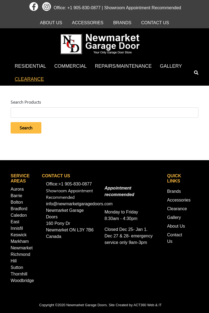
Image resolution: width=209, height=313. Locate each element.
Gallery (171, 66)
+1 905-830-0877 (83, 7)
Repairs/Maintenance (123, 66)
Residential (30, 66)
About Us (51, 22)
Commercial (70, 66)
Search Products (26, 102)
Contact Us (155, 22)
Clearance (29, 79)
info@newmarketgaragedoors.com (79, 204)
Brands (122, 22)
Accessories (87, 22)
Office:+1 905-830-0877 (69, 184)
